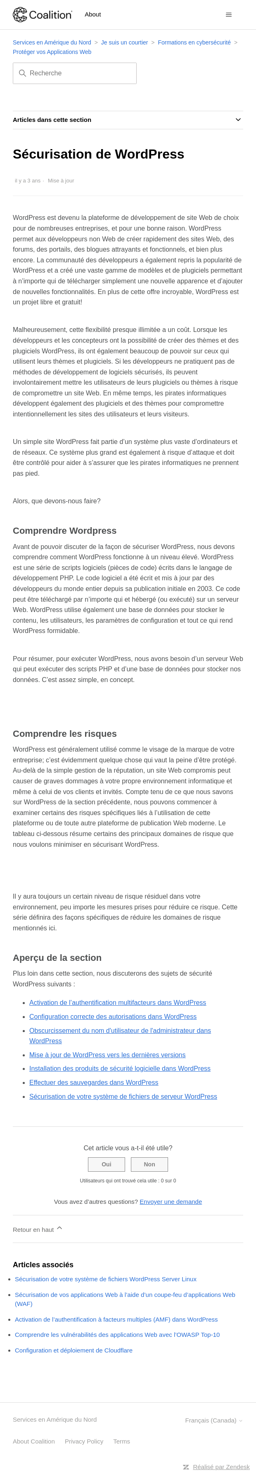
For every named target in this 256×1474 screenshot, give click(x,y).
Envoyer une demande (171, 1201)
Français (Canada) (214, 1420)
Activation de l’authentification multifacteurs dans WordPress (117, 1002)
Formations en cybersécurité (194, 42)
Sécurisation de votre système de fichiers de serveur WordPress (123, 1096)
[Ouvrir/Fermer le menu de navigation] (228, 14)
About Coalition (34, 1441)
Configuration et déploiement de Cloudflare (74, 1350)
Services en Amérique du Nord (52, 42)
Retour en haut (38, 1228)
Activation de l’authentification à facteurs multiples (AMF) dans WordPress (116, 1319)
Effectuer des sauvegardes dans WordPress (93, 1082)
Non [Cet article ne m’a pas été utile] (149, 1164)
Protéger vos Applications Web (52, 52)
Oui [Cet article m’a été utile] (106, 1164)
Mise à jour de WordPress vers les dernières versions (107, 1054)
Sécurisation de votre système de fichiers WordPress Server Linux (106, 1278)
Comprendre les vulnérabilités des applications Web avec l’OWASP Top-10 (117, 1334)
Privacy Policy (84, 1441)
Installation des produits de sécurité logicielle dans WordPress (120, 1068)
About (93, 14)
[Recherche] (74, 73)
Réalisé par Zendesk (221, 1466)
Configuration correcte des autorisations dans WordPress (113, 1016)
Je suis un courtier (124, 42)
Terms (121, 1441)
